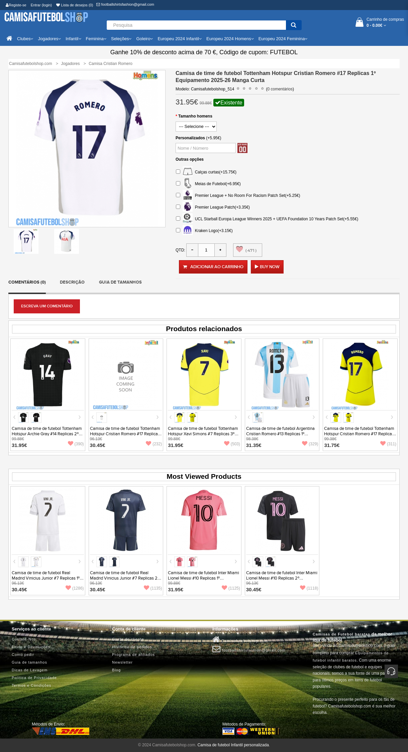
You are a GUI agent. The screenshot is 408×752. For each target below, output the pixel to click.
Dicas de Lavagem (29, 670)
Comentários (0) (27, 282)
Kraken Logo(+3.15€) (204, 231)
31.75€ (331, 445)
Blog (116, 670)
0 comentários (280, 89)
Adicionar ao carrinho (213, 267)
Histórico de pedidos (132, 647)
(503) (232, 444)
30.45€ (97, 445)
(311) (388, 444)
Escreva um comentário (47, 306)
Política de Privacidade (34, 678)
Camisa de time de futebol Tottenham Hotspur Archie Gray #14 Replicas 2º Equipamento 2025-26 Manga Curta (47, 434)
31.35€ (254, 445)
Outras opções (190, 159)
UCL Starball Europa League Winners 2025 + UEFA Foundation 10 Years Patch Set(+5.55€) (267, 219)
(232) (154, 444)
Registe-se (16, 5)
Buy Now (270, 267)
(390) (76, 444)
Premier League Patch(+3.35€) (213, 207)
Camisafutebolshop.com (240, 639)
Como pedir (23, 655)
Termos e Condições (31, 685)
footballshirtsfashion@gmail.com (125, 4)
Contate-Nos (24, 639)
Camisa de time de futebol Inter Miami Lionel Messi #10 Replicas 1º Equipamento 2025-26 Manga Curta (203, 578)
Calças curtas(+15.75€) (206, 172)
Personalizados (190, 138)
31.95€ (19, 445)
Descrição (72, 282)
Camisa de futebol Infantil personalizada (233, 745)
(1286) (75, 588)
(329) (310, 444)
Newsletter (122, 662)
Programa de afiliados (133, 655)
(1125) (231, 588)
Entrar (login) (41, 5)
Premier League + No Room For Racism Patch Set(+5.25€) (238, 196)
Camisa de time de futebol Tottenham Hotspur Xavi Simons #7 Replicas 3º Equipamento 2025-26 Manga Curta (203, 434)
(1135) (153, 588)
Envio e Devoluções (31, 647)
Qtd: (180, 250)
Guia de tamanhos (120, 282)
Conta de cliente (128, 639)
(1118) (309, 588)
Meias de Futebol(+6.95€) (208, 184)
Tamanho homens (195, 116)
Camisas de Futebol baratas (341, 634)
